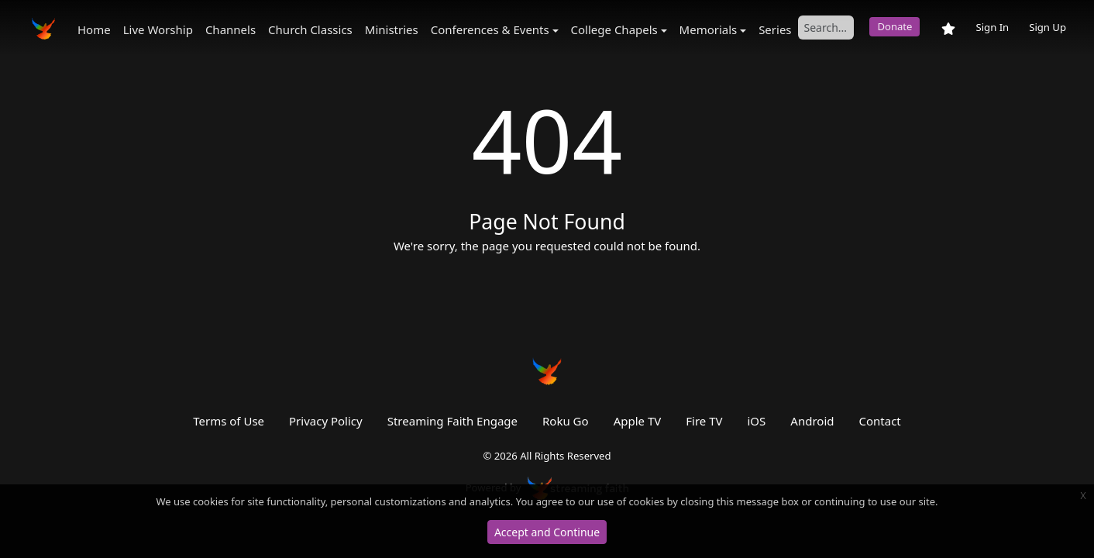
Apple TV (638, 421)
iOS (757, 421)
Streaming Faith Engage (452, 421)
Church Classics (310, 29)
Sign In (992, 27)
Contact (879, 421)
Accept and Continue (547, 532)
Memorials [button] (708, 29)
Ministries (391, 29)
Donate (894, 26)
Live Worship (158, 29)
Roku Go (565, 421)
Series (775, 29)
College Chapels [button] (614, 29)
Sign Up (1047, 27)
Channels (230, 29)
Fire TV (704, 421)
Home (94, 29)
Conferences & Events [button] (490, 29)
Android (812, 421)
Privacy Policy (326, 421)
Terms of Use (228, 421)
